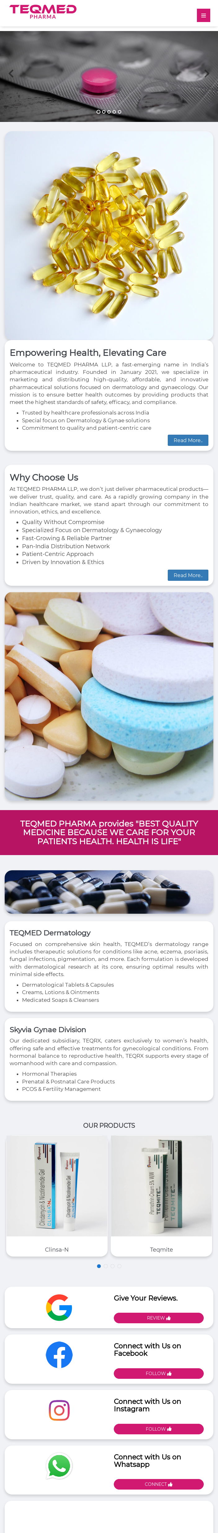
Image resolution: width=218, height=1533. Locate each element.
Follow (158, 1373)
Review (159, 1318)
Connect (158, 1484)
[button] (11, 94)
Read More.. (188, 440)
